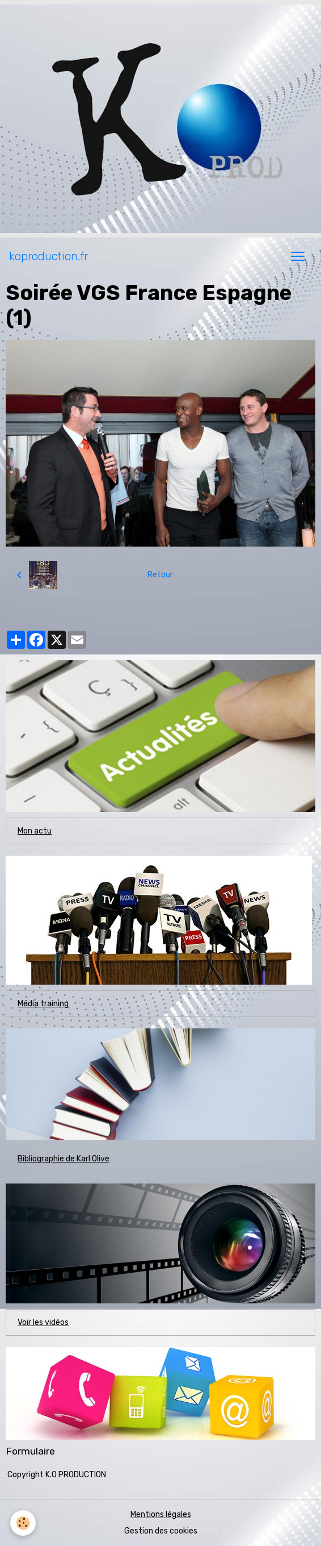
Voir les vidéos (43, 1322)
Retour (160, 575)
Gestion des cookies (160, 1531)
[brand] (48, 256)
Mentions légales (160, 1514)
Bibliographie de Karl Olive (63, 1159)
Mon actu (35, 831)
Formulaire (30, 1451)
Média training (43, 1004)
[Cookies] (23, 1523)
